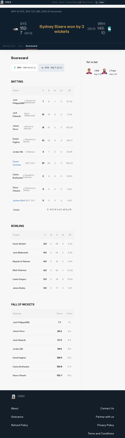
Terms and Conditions (101, 429)
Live (20, 46)
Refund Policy (19, 420)
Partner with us (105, 412)
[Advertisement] (114, 237)
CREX (18, 392)
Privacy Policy (105, 420)
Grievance (17, 412)
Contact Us (107, 404)
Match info (9, 46)
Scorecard (31, 46)
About (14, 404)
